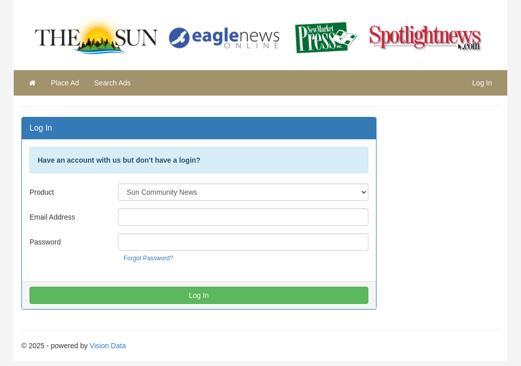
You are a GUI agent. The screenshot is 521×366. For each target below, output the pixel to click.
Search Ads (112, 83)
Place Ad (65, 83)
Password (45, 242)
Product (42, 192)
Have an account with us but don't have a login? (119, 160)
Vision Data (108, 346)
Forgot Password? (148, 258)
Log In (482, 83)
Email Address (52, 217)
